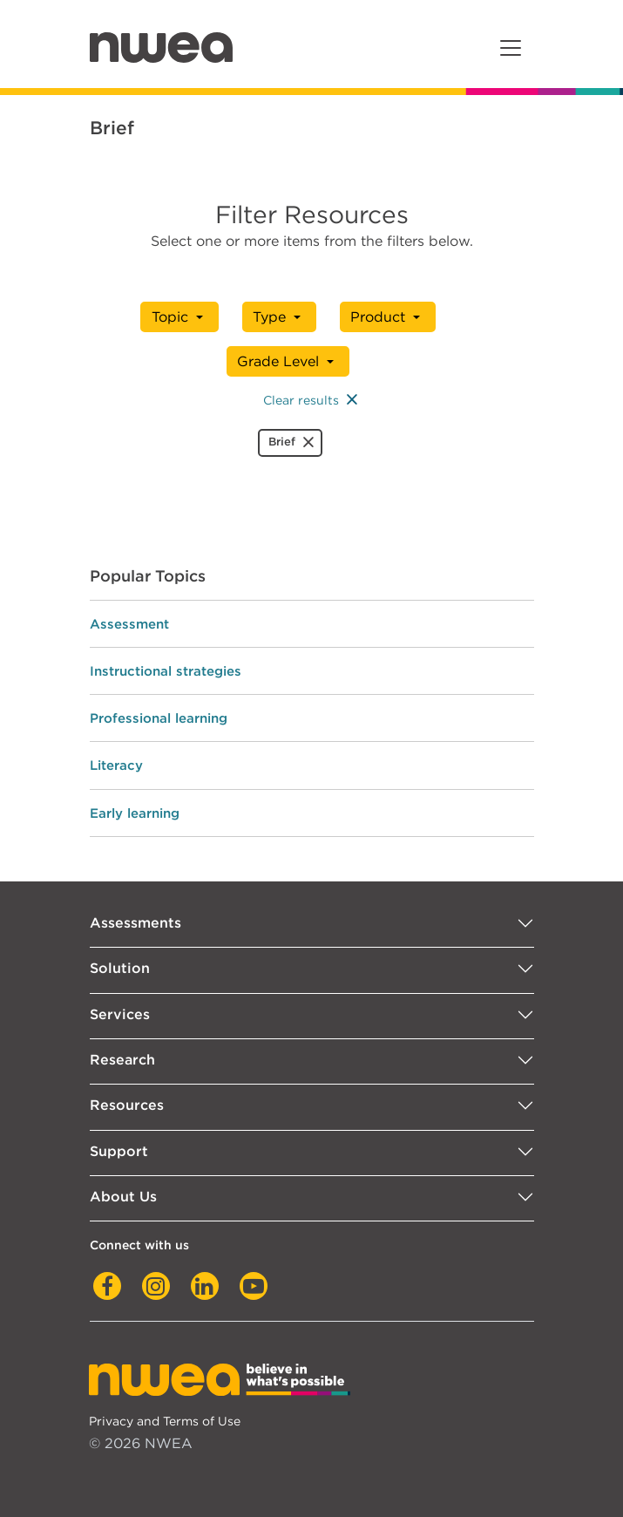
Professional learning (158, 718)
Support (119, 1151)
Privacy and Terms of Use (164, 1420)
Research (122, 1059)
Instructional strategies (165, 670)
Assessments (135, 923)
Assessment (129, 623)
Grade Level (279, 361)
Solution (120, 968)
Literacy (116, 765)
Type (270, 317)
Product (377, 317)
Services (120, 1014)
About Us (123, 1196)
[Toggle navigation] (510, 48)
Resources (127, 1105)
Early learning (134, 813)
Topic (171, 317)
